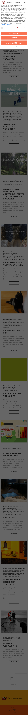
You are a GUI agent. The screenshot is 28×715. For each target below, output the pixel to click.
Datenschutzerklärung (6, 23)
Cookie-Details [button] (7, 46)
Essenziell (4, 27)
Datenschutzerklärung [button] (15, 46)
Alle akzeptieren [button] (14, 32)
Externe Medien (21, 27)
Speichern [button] (14, 37)
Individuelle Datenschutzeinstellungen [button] (14, 42)
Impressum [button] (22, 46)
